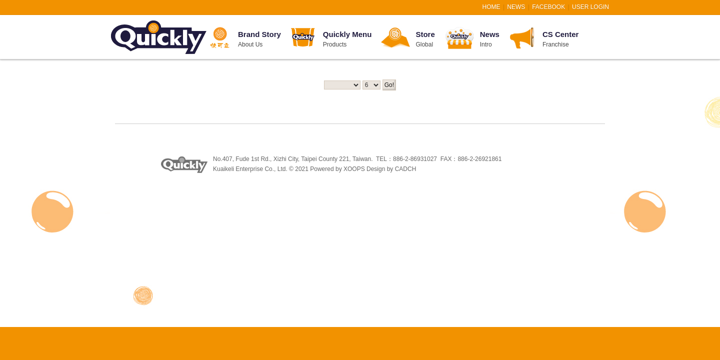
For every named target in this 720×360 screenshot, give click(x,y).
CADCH (405, 169)
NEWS (516, 7)
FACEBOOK (548, 7)
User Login (590, 7)
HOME (491, 7)
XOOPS (354, 169)
